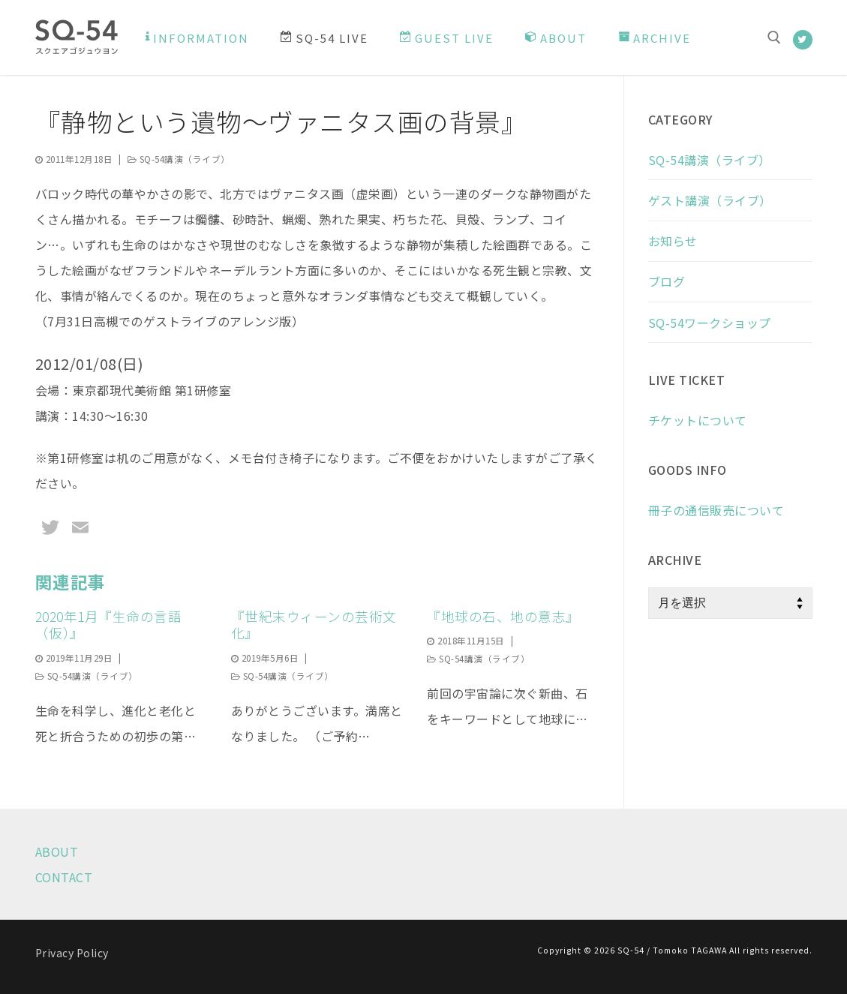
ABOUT (57, 851)
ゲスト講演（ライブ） (710, 200)
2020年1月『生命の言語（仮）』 (108, 625)
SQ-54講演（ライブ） (179, 159)
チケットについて (697, 420)
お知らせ (673, 241)
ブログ (667, 281)
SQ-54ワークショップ (709, 323)
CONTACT (64, 877)
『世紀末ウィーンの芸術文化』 (314, 625)
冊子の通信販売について (716, 510)
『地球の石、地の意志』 (503, 616)
